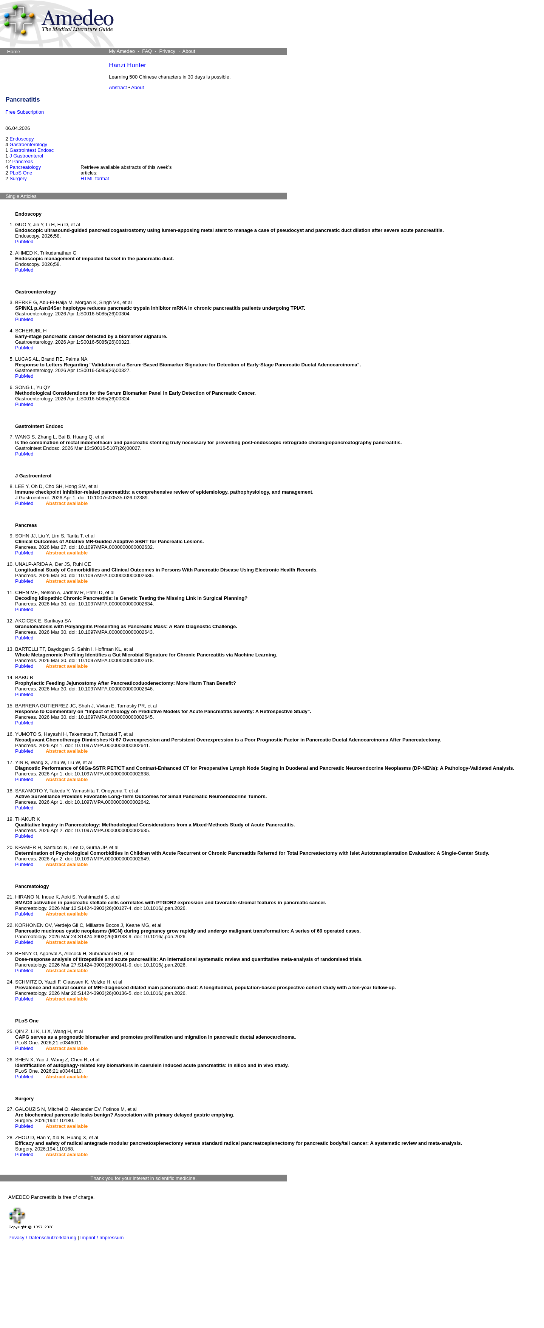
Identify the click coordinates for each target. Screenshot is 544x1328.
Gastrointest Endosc (31, 150)
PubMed (24, 241)
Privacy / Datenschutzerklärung (42, 1237)
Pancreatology (25, 167)
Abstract (118, 87)
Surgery (18, 178)
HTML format (94, 178)
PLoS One (20, 173)
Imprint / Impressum (102, 1237)
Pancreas (22, 161)
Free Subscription (24, 112)
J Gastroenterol (26, 156)
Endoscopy (21, 139)
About (137, 87)
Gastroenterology (28, 144)
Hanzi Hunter (127, 65)
